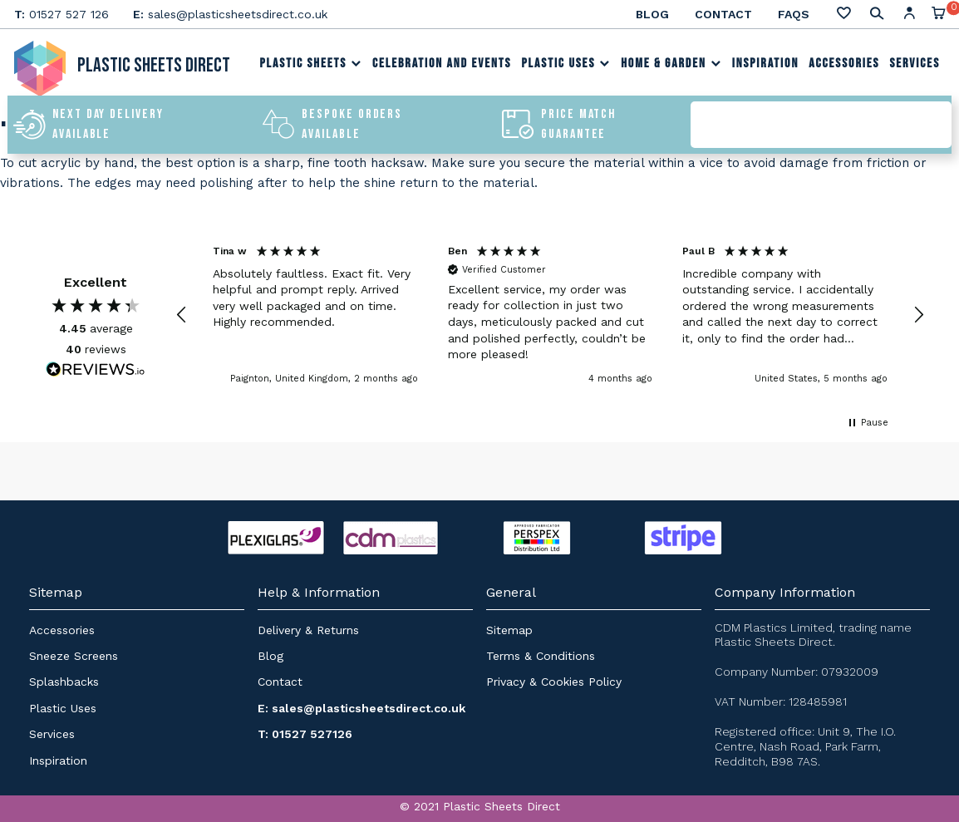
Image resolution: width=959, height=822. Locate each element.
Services (914, 63)
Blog (652, 14)
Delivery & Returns (308, 630)
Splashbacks (64, 681)
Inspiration (765, 63)
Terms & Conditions (540, 655)
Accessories (844, 63)
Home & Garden (671, 63)
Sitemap (509, 630)
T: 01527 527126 (305, 734)
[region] (550, 315)
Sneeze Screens (73, 655)
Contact (723, 14)
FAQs (793, 14)
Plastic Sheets (310, 63)
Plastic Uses (566, 63)
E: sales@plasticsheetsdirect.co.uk (361, 708)
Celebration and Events (441, 63)
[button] (182, 315)
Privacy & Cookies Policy (554, 681)
